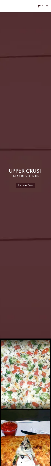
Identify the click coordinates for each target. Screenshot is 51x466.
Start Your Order (25, 185)
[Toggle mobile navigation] (47, 6)
